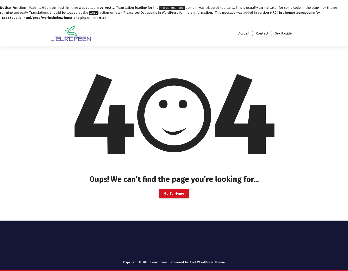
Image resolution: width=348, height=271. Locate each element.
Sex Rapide (283, 33)
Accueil (243, 33)
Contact (262, 33)
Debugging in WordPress (159, 13)
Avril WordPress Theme (207, 262)
